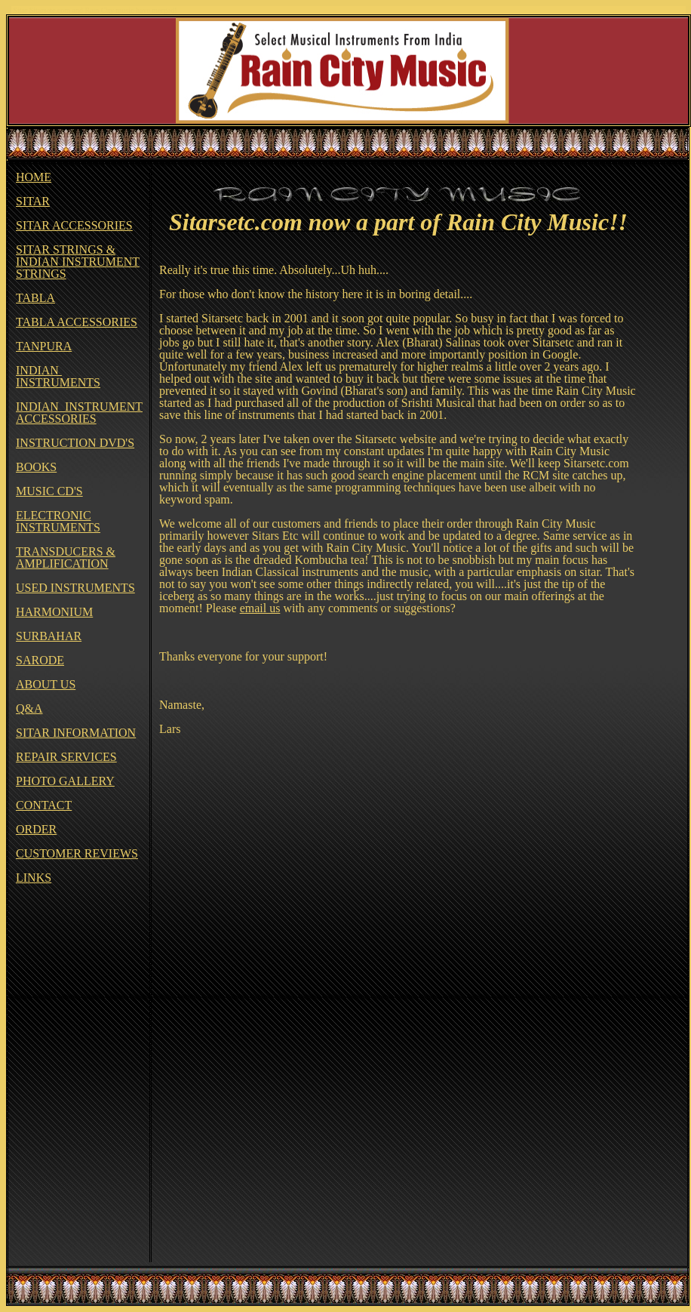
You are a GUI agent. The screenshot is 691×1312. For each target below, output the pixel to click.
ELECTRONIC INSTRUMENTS (58, 521)
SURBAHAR (48, 636)
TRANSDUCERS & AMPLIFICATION (65, 557)
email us (260, 608)
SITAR (33, 201)
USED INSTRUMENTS (75, 587)
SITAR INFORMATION (76, 732)
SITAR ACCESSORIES (74, 225)
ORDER (36, 829)
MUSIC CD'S (49, 491)
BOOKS (36, 466)
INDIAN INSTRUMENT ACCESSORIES (79, 412)
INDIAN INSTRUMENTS (58, 376)
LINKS (33, 877)
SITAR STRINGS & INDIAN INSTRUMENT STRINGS (78, 261)
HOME (33, 177)
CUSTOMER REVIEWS (77, 853)
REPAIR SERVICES (66, 756)
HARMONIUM (54, 611)
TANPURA (44, 346)
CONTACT (44, 805)
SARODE (40, 660)
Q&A (29, 708)
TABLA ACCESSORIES (76, 322)
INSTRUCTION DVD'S (75, 442)
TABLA (35, 297)
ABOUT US (45, 684)
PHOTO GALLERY (65, 781)
